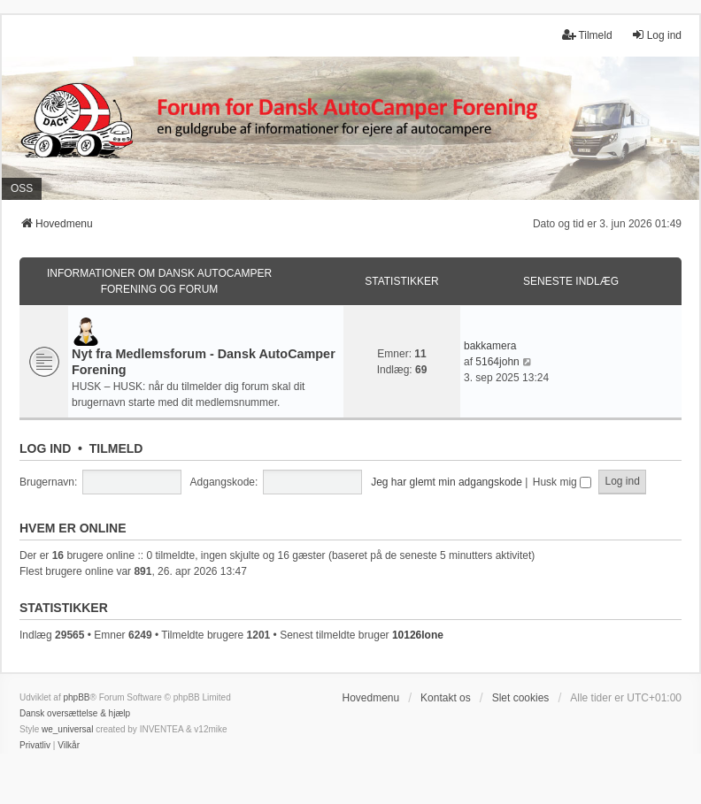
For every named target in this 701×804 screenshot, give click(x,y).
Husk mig (562, 482)
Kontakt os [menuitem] (445, 698)
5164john (497, 362)
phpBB (76, 697)
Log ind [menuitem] (656, 35)
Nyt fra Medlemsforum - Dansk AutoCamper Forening (203, 362)
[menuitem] (34, 746)
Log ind (45, 448)
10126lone (417, 635)
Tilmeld (116, 448)
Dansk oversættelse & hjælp (74, 713)
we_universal (67, 729)
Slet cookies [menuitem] (521, 698)
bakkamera (490, 346)
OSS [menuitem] (22, 188)
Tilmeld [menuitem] (587, 35)
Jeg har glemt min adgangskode (446, 482)
